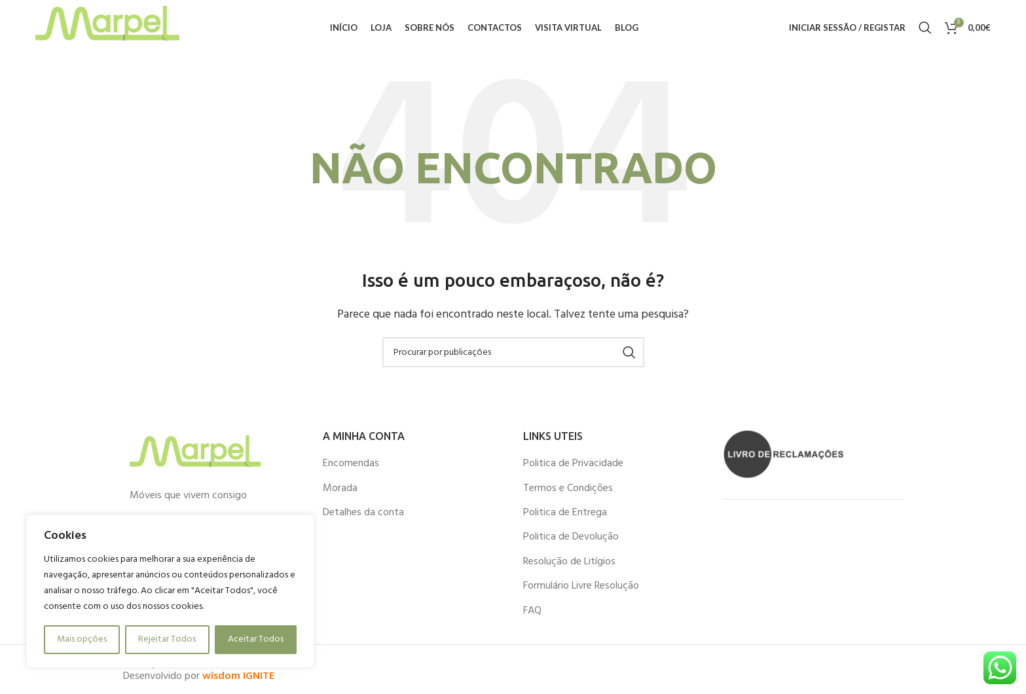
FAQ (532, 617)
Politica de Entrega (565, 519)
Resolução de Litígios (569, 568)
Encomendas (351, 470)
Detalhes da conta (363, 519)
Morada (340, 495)
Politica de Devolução (571, 544)
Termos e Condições (568, 495)
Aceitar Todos (256, 639)
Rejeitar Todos (167, 639)
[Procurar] (925, 31)
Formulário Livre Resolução (581, 592)
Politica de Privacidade (573, 470)
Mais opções (82, 639)
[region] (170, 591)
